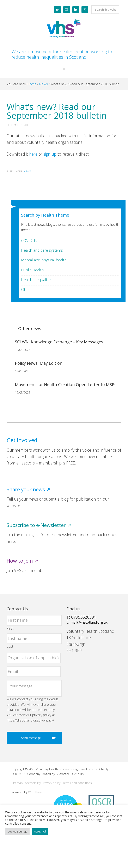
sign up (49, 154)
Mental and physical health (44, 259)
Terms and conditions (77, 783)
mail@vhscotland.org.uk (89, 622)
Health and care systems (42, 250)
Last (10, 646)
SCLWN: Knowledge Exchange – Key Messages (59, 342)
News (27, 171)
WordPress (35, 792)
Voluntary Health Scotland (64, 28)
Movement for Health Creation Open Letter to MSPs (65, 384)
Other (26, 289)
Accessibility (33, 783)
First (10, 628)
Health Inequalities (37, 279)
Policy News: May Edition (38, 363)
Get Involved (22, 440)
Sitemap (17, 783)
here (33, 154)
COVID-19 (29, 240)
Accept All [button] (40, 831)
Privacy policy (51, 783)
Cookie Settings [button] (17, 831)
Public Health (32, 269)
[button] (64, 72)
